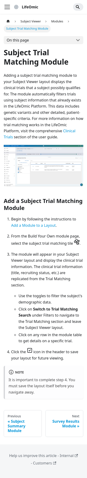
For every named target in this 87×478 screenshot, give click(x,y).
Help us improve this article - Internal (43, 455)
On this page (18, 40)
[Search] (78, 7)
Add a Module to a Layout (33, 225)
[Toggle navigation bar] (7, 6)
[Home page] (8, 21)
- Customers (43, 463)
